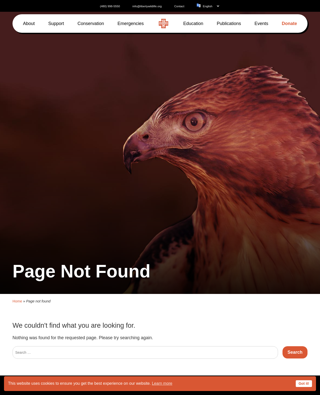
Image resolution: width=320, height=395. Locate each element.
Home (17, 296)
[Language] (211, 6)
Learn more (162, 383)
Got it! (303, 383)
